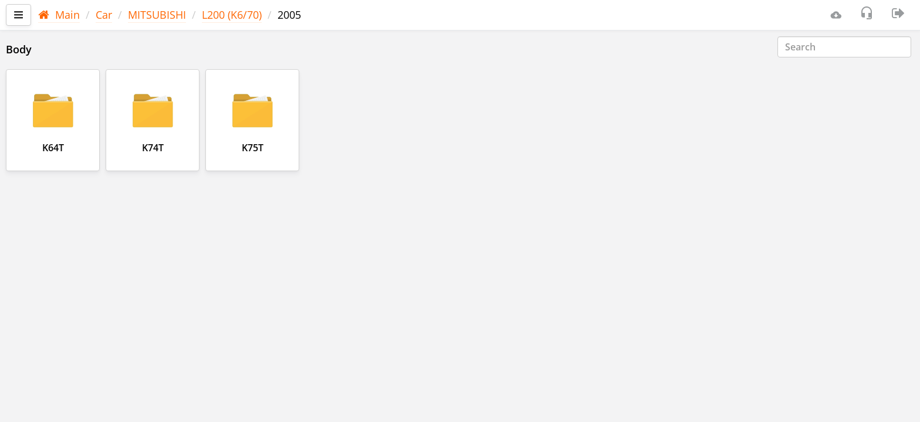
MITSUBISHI (157, 15)
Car (104, 15)
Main (59, 15)
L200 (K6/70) (232, 15)
